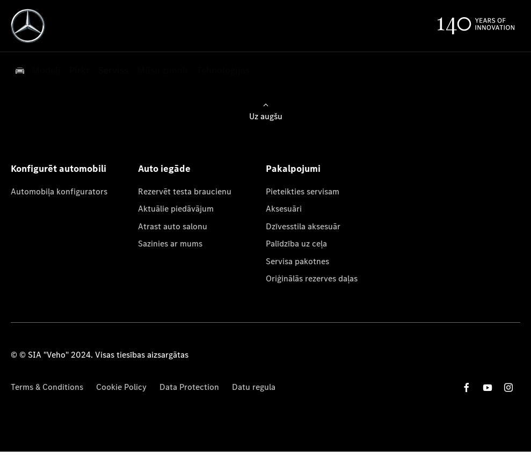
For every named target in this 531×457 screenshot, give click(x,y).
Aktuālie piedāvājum (176, 208)
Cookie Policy (121, 387)
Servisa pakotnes (297, 261)
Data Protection (189, 387)
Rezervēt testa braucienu (184, 191)
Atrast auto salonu (172, 226)
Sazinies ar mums (170, 243)
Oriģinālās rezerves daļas (312, 278)
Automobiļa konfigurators (59, 191)
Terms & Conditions (47, 387)
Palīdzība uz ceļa (296, 243)
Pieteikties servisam (302, 191)
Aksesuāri (284, 208)
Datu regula (253, 387)
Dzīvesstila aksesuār (303, 226)
